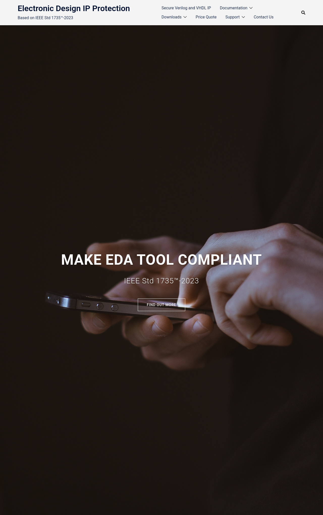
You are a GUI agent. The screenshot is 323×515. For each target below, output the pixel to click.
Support (232, 17)
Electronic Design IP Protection (74, 8)
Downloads (171, 17)
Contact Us (264, 17)
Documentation (233, 8)
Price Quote (206, 17)
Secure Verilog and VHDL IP (186, 8)
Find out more (161, 305)
